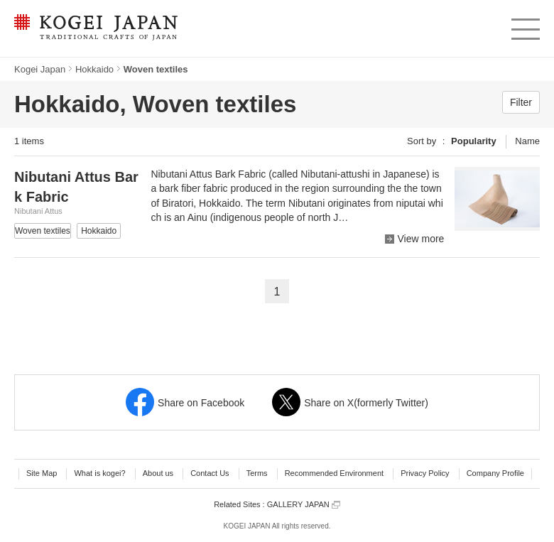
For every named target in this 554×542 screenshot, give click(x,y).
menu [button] (524, 25)
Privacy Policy (425, 473)
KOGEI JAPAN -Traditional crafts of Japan (95, 28)
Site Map (41, 473)
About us (158, 473)
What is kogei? (99, 473)
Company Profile (495, 473)
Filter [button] (521, 102)
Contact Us (209, 473)
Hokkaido (94, 69)
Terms (257, 473)
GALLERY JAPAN (303, 504)
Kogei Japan (39, 69)
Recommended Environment (334, 473)
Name (527, 141)
